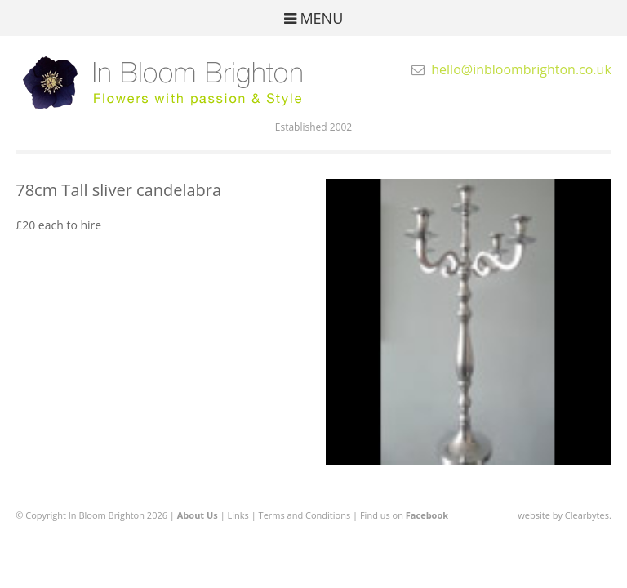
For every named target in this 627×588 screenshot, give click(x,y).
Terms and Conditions (305, 515)
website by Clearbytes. (564, 515)
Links (238, 515)
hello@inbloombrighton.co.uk (521, 69)
